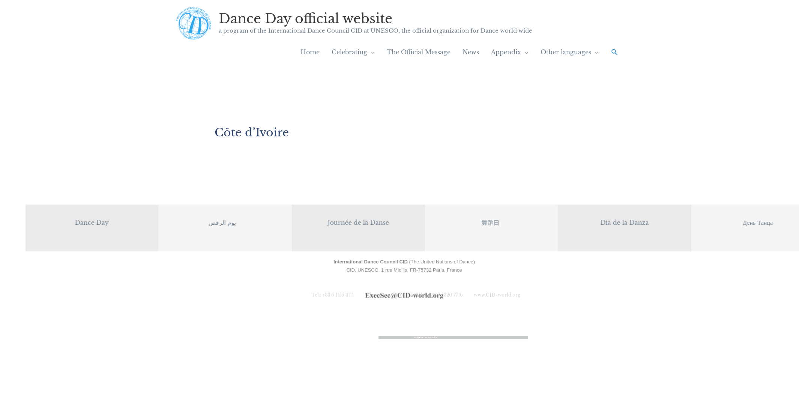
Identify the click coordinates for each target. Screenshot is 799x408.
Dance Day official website (305, 18)
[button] (615, 52)
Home (310, 52)
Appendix (506, 52)
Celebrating (349, 52)
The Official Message (419, 52)
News (471, 52)
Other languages (566, 52)
